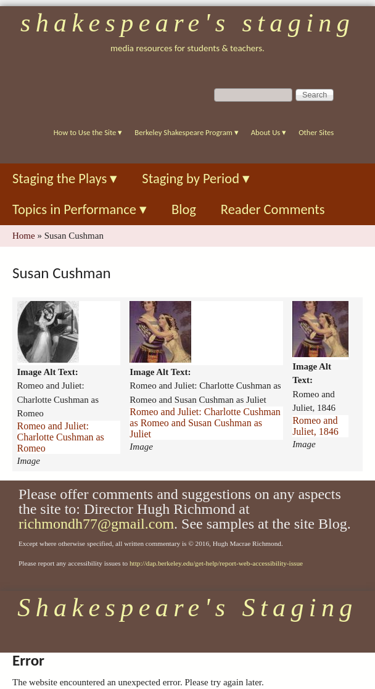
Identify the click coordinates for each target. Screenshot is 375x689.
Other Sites (316, 132)
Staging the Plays (64, 178)
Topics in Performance (79, 209)
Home (23, 236)
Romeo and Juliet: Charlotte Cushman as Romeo (60, 437)
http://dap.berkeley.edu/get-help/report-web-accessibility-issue (216, 563)
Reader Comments (273, 209)
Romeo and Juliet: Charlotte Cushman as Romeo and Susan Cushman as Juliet (205, 422)
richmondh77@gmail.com (96, 524)
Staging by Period (196, 178)
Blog (183, 209)
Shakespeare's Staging (187, 23)
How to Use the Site (88, 132)
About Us (268, 132)
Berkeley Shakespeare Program (186, 132)
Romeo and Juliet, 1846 (315, 426)
